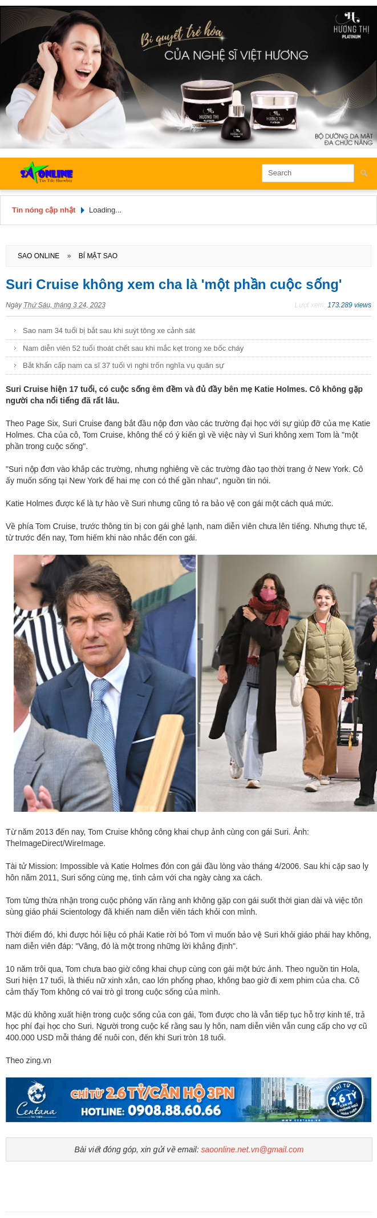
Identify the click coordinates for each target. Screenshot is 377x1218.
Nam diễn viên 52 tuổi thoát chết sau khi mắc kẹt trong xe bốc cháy (133, 348)
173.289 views (349, 305)
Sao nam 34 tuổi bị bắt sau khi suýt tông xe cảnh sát (109, 330)
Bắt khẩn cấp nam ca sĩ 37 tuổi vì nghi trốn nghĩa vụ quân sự (123, 365)
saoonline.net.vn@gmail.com (252, 1149)
